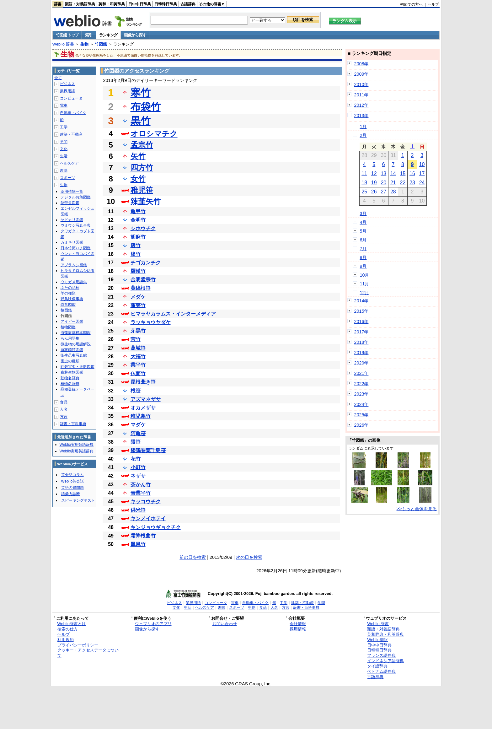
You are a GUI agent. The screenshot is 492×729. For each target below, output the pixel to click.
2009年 (361, 74)
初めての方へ (411, 4)
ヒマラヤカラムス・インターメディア (173, 313)
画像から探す (135, 35)
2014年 (361, 300)
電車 (63, 105)
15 (403, 173)
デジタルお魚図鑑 (76, 197)
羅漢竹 (138, 271)
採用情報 (298, 629)
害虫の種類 (70, 361)
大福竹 (138, 356)
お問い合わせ (224, 623)
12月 (364, 292)
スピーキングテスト (78, 500)
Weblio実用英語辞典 (77, 451)
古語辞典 (187, 4)
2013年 (361, 115)
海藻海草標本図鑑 (76, 333)
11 (364, 173)
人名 (63, 409)
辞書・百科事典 (73, 424)
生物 (84, 44)
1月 (363, 126)
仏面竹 (138, 373)
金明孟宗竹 (143, 279)
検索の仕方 (67, 629)
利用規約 (65, 639)
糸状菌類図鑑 (72, 350)
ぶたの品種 (70, 287)
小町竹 (138, 467)
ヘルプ (433, 4)
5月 (363, 231)
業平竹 (138, 365)
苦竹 (136, 339)
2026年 (361, 425)
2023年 (361, 394)
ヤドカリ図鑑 (72, 220)
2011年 (361, 94)
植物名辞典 (70, 383)
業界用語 (67, 91)
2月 (363, 135)
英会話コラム (72, 474)
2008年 (361, 63)
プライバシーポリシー (77, 645)
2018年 (361, 342)
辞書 (58, 4)
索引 (88, 35)
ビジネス (67, 84)
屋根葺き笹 (143, 382)
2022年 (361, 383)
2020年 (361, 362)
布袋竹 (146, 106)
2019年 (361, 352)
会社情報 (298, 623)
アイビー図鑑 (72, 321)
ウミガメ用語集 (74, 282)
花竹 (136, 459)
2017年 (361, 331)
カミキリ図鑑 (72, 242)
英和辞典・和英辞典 (385, 634)
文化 (63, 149)
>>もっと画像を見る (417, 508)
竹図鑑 (101, 44)
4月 (363, 222)
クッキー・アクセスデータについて (88, 653)
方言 (63, 416)
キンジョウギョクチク (156, 527)
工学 (63, 127)
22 (403, 182)
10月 (364, 275)
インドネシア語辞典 (385, 660)
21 (393, 182)
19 (374, 182)
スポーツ (67, 178)
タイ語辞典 (377, 666)
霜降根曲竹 (143, 535)
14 (393, 173)
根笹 (136, 390)
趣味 (63, 170)
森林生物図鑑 (72, 372)
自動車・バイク (73, 113)
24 (422, 182)
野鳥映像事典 (72, 299)
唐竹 (136, 245)
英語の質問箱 (72, 487)
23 (412, 182)
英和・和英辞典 (112, 4)
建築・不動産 (71, 134)
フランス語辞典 (381, 655)
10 (422, 164)
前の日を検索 (192, 557)
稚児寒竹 (141, 416)
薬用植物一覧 (72, 191)
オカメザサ (143, 407)
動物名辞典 (70, 378)
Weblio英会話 (72, 481)
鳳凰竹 (138, 544)
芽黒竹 (138, 330)
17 (422, 173)
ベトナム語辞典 (381, 671)
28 (393, 191)
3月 (363, 213)
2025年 (361, 414)
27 (383, 191)
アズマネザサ (146, 399)
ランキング (108, 35)
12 (374, 173)
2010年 (361, 84)
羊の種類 (68, 293)
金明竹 (138, 220)
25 (364, 191)
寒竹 (141, 92)
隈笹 (136, 442)
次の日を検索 (249, 557)
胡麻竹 (138, 237)
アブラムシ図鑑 (74, 265)
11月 (364, 283)
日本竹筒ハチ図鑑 (76, 248)
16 (412, 173)
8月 (363, 257)
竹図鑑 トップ (67, 35)
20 (383, 182)
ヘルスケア (69, 163)
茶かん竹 (141, 484)
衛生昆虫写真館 (74, 355)
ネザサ (138, 475)
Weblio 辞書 (63, 44)
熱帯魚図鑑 (70, 203)
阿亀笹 (138, 433)
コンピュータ (71, 98)
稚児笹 (142, 190)
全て (58, 78)
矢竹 (138, 156)
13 (383, 173)
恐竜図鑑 (68, 304)
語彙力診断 (70, 494)
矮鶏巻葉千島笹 (148, 450)
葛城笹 (138, 348)
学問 (63, 141)
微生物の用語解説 (76, 344)
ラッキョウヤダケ (151, 322)
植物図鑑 (68, 327)
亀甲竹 (138, 211)
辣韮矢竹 (146, 201)
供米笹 (138, 510)
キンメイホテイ (148, 518)
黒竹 (141, 121)
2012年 (361, 105)
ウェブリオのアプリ (153, 623)
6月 (363, 239)
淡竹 (136, 254)
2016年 (361, 321)
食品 (63, 402)
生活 (63, 156)
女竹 (138, 179)
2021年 (361, 373)
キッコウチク (146, 501)
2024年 (361, 404)
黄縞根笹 (141, 288)
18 (364, 182)
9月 (363, 266)
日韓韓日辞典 (165, 4)
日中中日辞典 (139, 4)
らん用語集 (70, 338)
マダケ (138, 424)
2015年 (361, 311)
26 (374, 191)
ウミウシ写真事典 (76, 225)
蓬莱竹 (138, 305)
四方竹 (142, 167)
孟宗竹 (142, 145)
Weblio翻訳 (377, 639)
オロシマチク (154, 133)
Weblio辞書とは (71, 623)
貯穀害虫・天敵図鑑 (77, 366)
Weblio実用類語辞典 (77, 444)
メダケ (138, 297)
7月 (363, 248)
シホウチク (143, 228)
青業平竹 (141, 493)
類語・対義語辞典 (80, 4)
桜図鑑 (66, 310)
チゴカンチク (146, 262)
